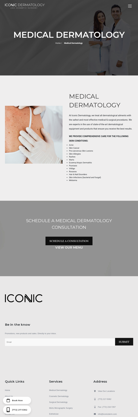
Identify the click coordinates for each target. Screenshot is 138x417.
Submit (124, 342)
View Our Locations (106, 391)
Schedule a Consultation (68, 241)
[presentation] (28, 353)
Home (57, 43)
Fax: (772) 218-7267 (104, 407)
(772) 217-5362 (102, 399)
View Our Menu (69, 247)
